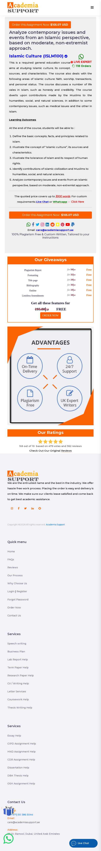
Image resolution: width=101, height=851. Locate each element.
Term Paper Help (18, 667)
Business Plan (16, 651)
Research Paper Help (20, 675)
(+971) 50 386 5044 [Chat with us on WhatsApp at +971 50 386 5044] (20, 814)
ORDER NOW (50, 315)
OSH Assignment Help (21, 783)
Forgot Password (17, 599)
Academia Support (55, 524)
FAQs (10, 559)
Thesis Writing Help (19, 707)
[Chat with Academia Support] (8, 839)
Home (11, 551)
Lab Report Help (17, 659)
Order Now (14, 607)
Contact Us (14, 615)
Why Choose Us (17, 583)
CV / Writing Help (18, 683)
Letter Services (16, 691)
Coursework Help (18, 699)
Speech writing (16, 643)
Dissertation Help (18, 767)
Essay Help (14, 735)
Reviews (66, 450)
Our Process (15, 575)
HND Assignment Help (21, 751)
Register (22, 591)
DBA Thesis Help (18, 775)
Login (10, 591)
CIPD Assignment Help (21, 743)
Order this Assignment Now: (40, 25)
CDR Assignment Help (21, 759)
